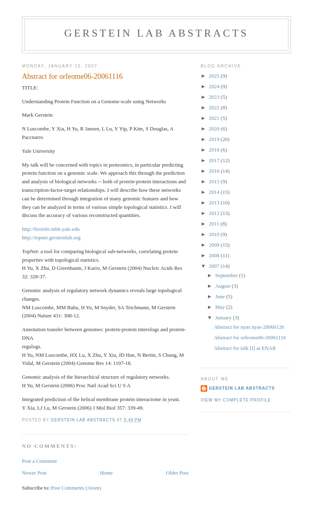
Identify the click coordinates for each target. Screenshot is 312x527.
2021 (215, 118)
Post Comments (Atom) (76, 488)
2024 (215, 86)
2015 (215, 181)
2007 (215, 266)
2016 (215, 171)
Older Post (177, 473)
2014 (215, 192)
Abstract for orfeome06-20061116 (250, 337)
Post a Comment (39, 461)
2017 (215, 160)
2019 (215, 139)
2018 (215, 150)
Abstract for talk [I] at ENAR (245, 348)
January (224, 317)
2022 (215, 107)
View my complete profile (236, 400)
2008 (215, 255)
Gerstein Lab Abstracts (156, 33)
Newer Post (34, 473)
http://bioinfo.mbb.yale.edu (51, 229)
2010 (215, 234)
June (220, 296)
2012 (215, 213)
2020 (215, 129)
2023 (215, 97)
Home (106, 473)
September (227, 275)
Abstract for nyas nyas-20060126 (249, 327)
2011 (215, 224)
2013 (215, 203)
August (223, 286)
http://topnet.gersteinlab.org (51, 237)
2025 (215, 76)
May (220, 307)
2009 (215, 245)
